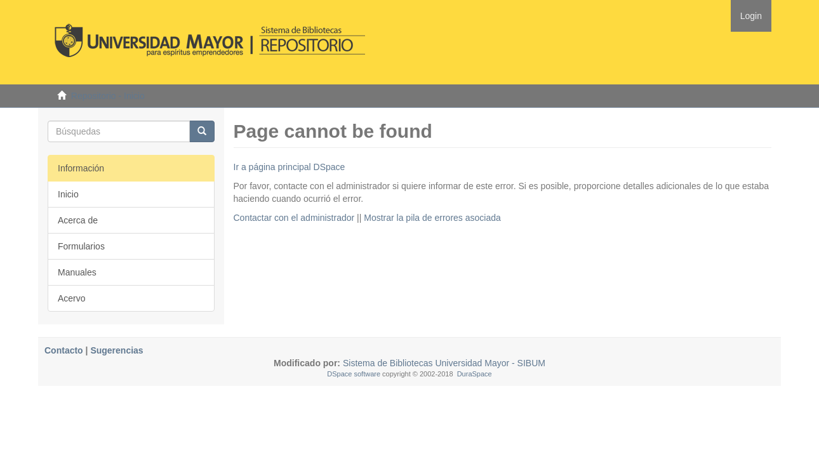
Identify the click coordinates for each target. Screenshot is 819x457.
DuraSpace (474, 374)
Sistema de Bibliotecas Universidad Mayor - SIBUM (442, 363)
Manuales (77, 272)
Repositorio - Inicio (108, 96)
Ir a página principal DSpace (289, 167)
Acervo (72, 298)
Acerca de (78, 220)
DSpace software (353, 374)
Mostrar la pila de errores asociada (432, 218)
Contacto (63, 350)
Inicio (68, 194)
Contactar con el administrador (294, 218)
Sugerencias (116, 350)
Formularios (81, 246)
